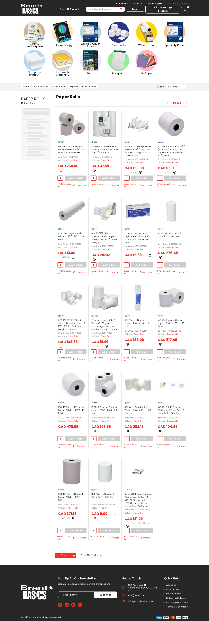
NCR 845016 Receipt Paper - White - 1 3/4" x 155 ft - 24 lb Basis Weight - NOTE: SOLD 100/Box (138, 151)
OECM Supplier (155, 3)
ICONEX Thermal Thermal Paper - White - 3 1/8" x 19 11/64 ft (71, 410)
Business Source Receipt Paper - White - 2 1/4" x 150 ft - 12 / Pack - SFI (105, 149)
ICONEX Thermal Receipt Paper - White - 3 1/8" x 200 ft (70, 497)
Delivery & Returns (176, 598)
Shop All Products (70, 9)
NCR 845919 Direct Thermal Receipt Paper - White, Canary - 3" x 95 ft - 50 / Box (104, 238)
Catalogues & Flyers (177, 602)
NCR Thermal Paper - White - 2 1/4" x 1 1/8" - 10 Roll (137, 323)
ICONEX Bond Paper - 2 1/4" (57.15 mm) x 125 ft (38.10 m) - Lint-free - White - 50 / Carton (171, 151)
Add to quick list (64, 185)
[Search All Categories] (105, 9)
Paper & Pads (59, 86)
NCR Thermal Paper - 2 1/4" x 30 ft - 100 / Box (169, 235)
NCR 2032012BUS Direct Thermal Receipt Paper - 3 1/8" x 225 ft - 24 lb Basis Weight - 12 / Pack (71, 325)
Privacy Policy (173, 594)
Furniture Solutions (178, 3)
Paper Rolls (73, 160)
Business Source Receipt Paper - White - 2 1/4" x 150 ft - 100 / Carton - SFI (71, 149)
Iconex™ (95, 315)
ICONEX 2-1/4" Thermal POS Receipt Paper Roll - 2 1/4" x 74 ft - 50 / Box (171, 410)
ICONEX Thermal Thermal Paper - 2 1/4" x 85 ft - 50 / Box (104, 410)
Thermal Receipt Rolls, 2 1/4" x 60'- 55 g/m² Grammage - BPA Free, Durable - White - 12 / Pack (105, 325)
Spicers (128, 489)
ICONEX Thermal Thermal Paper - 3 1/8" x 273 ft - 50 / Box (171, 323)
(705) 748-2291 (136, 595)
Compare (79, 185)
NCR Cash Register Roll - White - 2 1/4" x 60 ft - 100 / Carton (138, 410)
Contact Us (122, 3)
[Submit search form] (121, 9)
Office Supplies (40, 86)
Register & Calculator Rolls (83, 86)
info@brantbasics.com (140, 601)
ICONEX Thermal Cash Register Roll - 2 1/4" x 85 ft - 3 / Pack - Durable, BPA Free (138, 238)
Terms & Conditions (177, 607)
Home (26, 86)
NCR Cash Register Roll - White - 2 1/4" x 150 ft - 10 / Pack (71, 236)
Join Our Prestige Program (163, 9)
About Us (137, 3)
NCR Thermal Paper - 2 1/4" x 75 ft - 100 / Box (103, 496)
